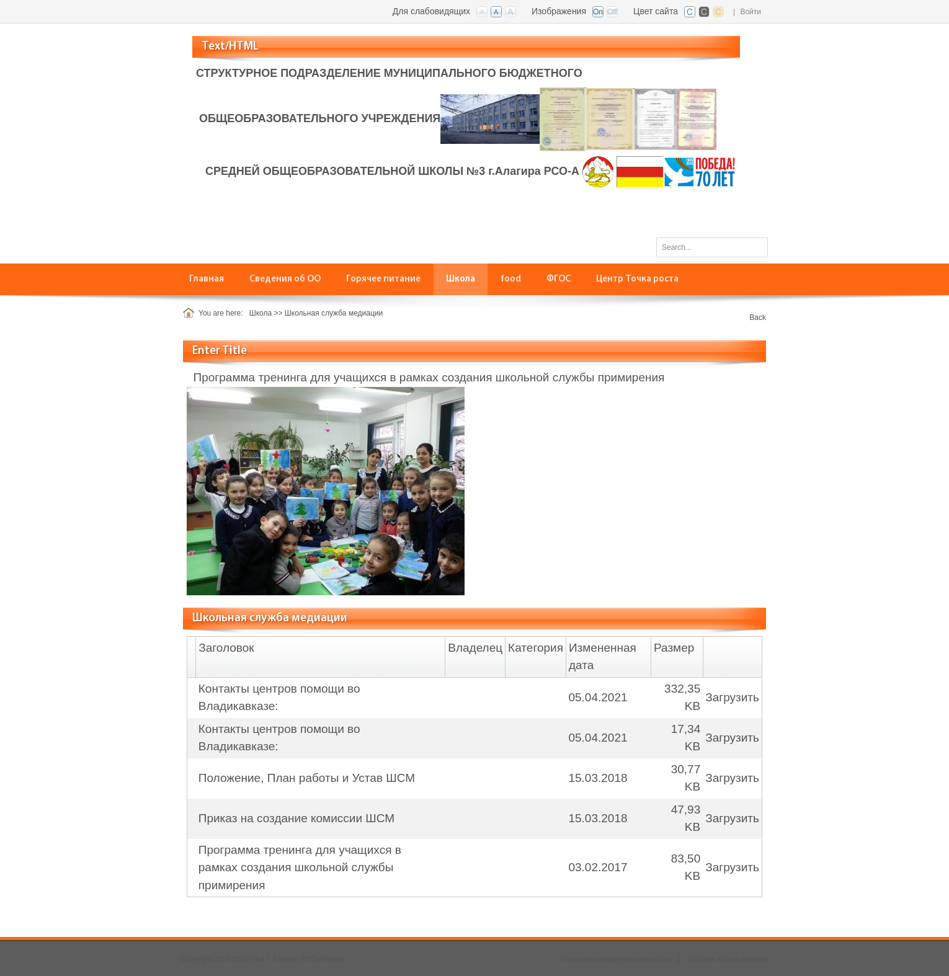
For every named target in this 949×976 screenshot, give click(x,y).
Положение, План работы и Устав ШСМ (306, 777)
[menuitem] (207, 279)
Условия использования (728, 959)
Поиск (754, 246)
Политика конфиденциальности (616, 959)
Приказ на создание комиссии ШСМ (296, 818)
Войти (750, 11)
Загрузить (732, 697)
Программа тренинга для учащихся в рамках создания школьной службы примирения (299, 867)
